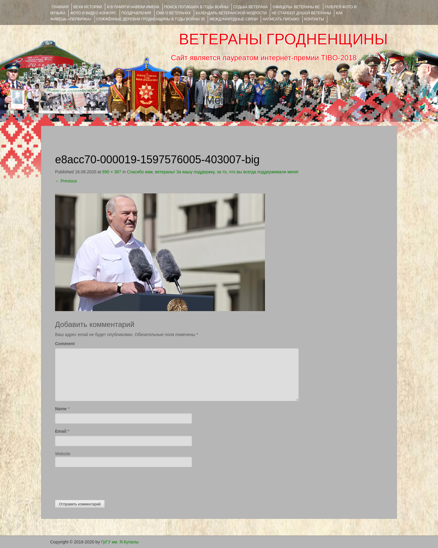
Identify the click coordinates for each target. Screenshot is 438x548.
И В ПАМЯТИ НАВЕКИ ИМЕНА (133, 7)
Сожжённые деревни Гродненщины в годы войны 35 (150, 19)
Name (61, 408)
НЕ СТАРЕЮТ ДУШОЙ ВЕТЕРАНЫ (301, 13)
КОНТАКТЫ (314, 19)
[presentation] (101, 482)
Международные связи (234, 19)
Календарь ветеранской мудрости (231, 13)
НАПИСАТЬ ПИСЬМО (280, 19)
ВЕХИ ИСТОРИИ (87, 7)
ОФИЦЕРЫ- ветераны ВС (296, 7)
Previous (66, 181)
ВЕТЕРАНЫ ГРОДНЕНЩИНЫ (283, 39)
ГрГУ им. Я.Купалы (120, 541)
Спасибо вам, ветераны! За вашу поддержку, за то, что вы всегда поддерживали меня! (212, 171)
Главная (60, 7)
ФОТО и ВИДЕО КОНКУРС (93, 13)
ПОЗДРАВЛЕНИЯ (136, 13)
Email (60, 431)
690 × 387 (111, 171)
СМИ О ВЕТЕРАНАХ (173, 13)
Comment (65, 343)
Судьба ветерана (250, 7)
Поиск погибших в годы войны (196, 7)
